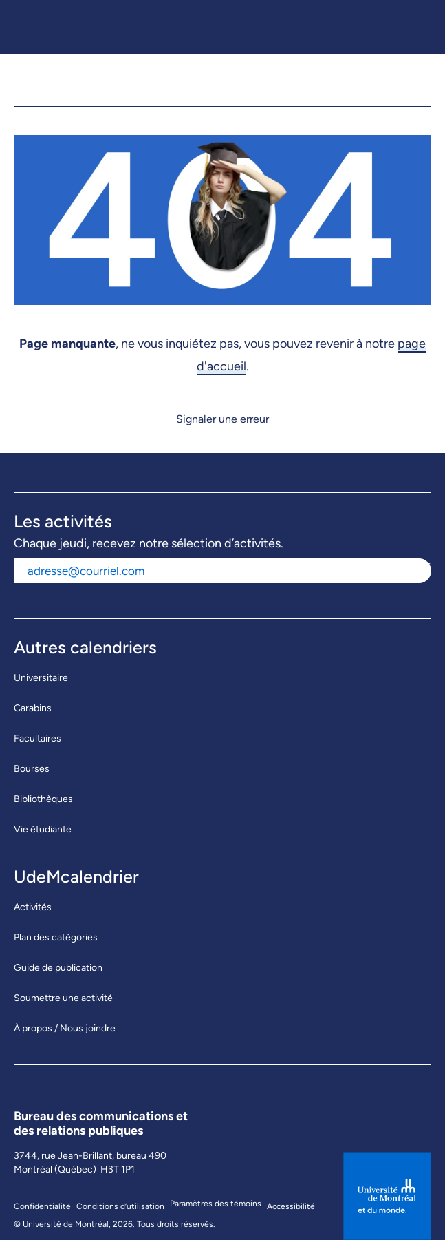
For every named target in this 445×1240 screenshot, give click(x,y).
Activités (33, 907)
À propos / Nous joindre (65, 1028)
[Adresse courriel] (200, 570)
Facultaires (37, 738)
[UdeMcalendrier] (110, 80)
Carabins (33, 708)
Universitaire (41, 678)
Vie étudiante (43, 829)
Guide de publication (58, 968)
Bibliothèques (43, 799)
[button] (413, 80)
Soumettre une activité (63, 998)
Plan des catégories (56, 937)
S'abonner (409, 564)
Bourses (32, 769)
